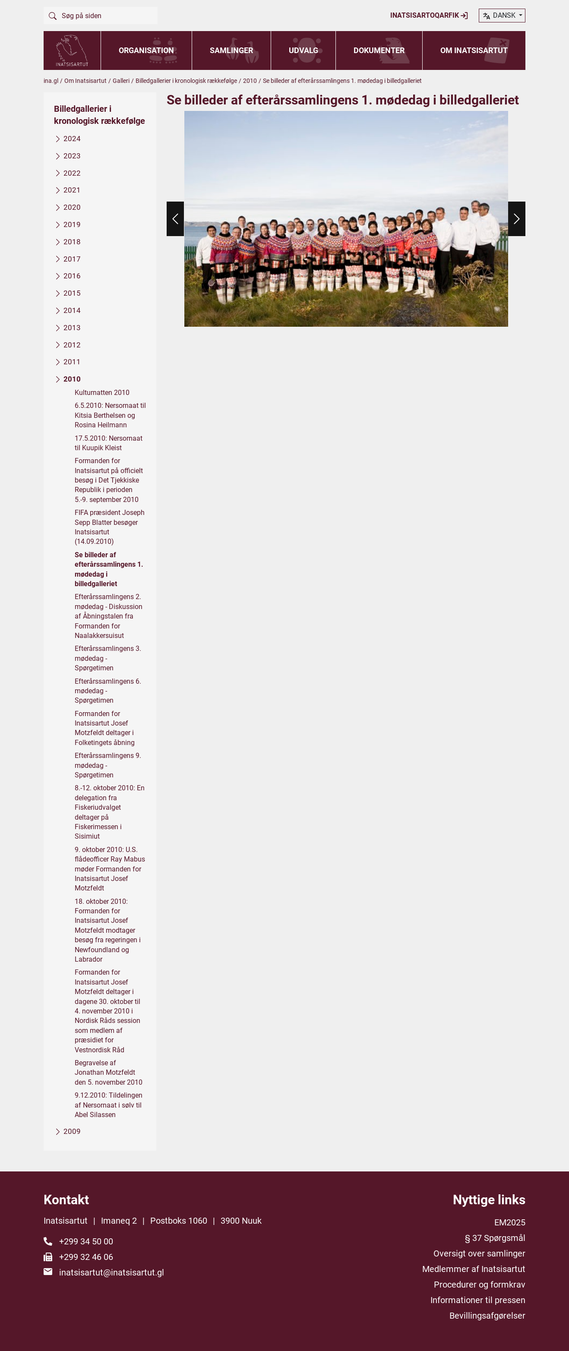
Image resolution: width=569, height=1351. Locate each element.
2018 (72, 241)
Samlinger (231, 50)
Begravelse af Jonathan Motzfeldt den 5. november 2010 (108, 1072)
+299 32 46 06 (86, 1257)
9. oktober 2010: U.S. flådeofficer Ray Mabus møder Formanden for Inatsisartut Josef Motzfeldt (110, 868)
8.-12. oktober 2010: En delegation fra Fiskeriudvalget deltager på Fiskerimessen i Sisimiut (110, 812)
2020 (72, 207)
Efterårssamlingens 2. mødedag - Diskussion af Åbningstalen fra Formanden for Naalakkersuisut (108, 616)
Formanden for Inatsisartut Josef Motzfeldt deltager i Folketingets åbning (105, 727)
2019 (72, 224)
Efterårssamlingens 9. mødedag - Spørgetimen (108, 765)
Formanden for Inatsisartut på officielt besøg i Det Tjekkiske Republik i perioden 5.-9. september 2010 (109, 480)
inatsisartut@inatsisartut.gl (111, 1272)
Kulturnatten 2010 (102, 392)
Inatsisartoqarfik (429, 15)
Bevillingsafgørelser (487, 1315)
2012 (72, 344)
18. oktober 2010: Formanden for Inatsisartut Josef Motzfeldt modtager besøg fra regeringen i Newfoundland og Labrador (108, 930)
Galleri (121, 80)
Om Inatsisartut (474, 50)
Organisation (146, 50)
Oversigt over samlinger (479, 1253)
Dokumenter (379, 50)
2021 (72, 190)
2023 (72, 155)
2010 (250, 80)
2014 (72, 310)
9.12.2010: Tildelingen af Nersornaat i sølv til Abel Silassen (108, 1105)
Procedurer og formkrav (479, 1284)
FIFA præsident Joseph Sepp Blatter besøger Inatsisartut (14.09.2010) (110, 527)
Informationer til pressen (477, 1300)
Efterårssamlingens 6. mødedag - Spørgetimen (108, 690)
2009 (72, 1131)
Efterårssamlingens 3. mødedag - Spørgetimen (108, 658)
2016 (72, 275)
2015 (72, 293)
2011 (72, 361)
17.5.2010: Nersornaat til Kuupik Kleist (108, 442)
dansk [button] (499, 16)
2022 (72, 172)
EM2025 (509, 1222)
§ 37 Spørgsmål (495, 1238)
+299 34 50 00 (86, 1241)
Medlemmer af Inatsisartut (473, 1269)
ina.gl (51, 80)
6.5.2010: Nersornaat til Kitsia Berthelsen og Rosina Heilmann (110, 415)
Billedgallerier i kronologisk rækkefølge (186, 80)
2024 (72, 138)
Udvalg (303, 50)
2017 (72, 258)
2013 (72, 327)
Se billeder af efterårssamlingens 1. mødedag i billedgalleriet (109, 568)
